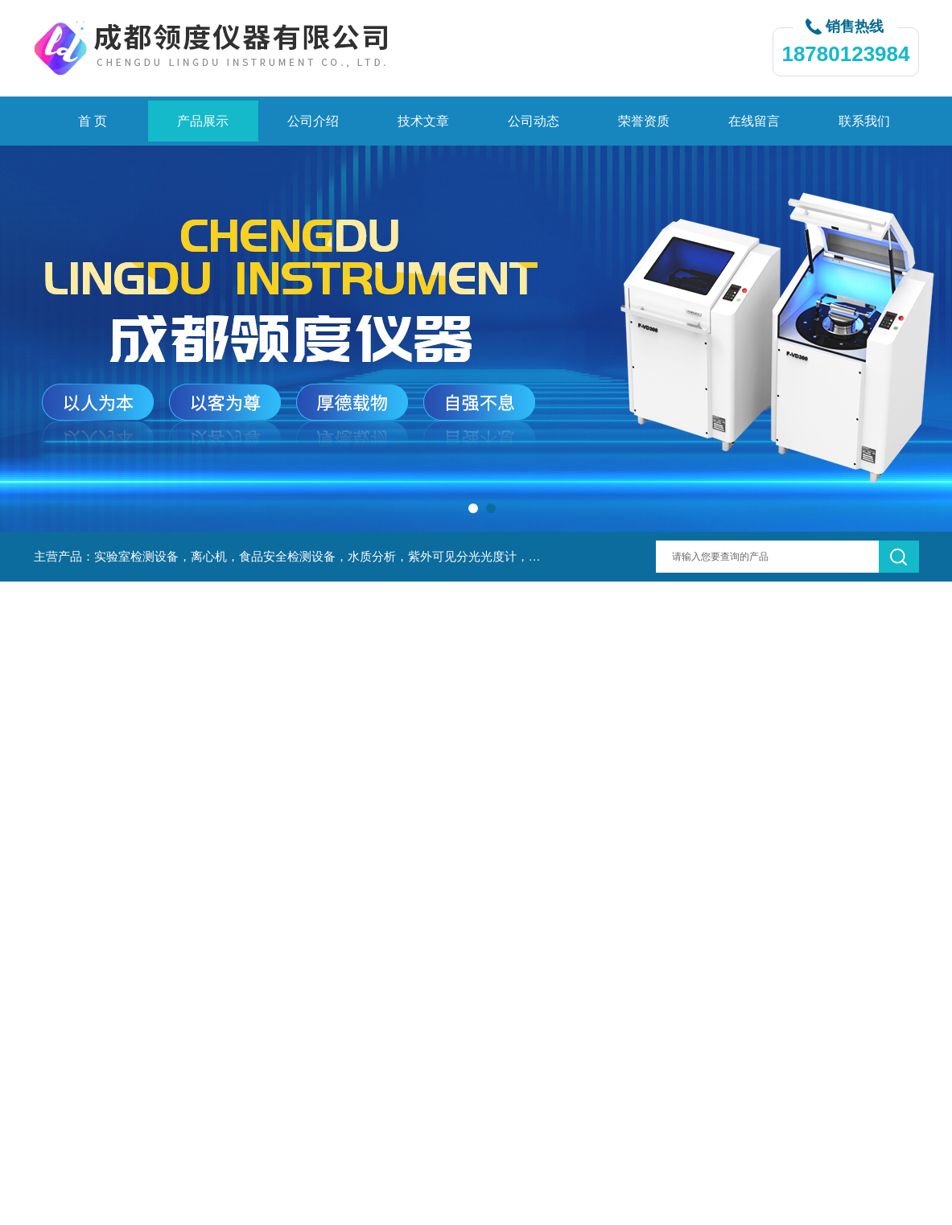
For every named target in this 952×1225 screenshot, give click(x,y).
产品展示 (203, 121)
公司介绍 (313, 121)
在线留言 (754, 121)
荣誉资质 (644, 121)
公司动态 (533, 121)
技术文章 (423, 121)
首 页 (92, 121)
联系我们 (864, 121)
